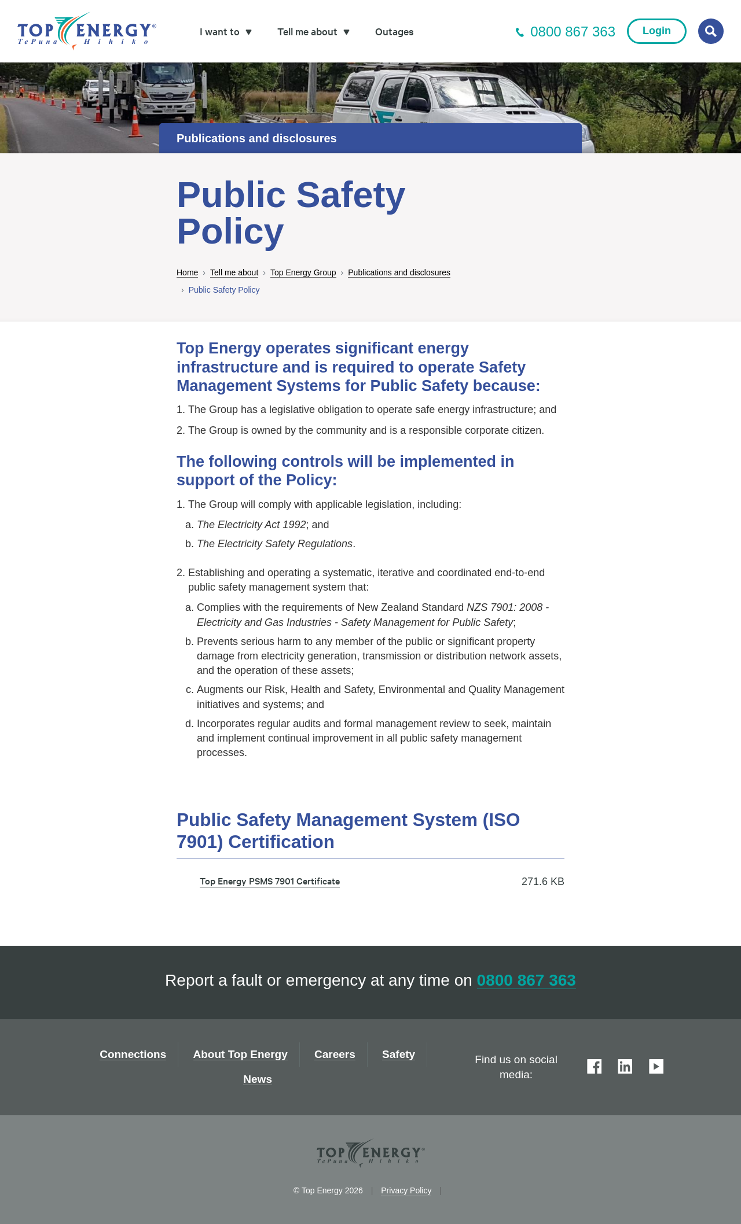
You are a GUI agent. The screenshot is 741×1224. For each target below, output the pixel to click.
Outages (394, 31)
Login (657, 30)
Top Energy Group (303, 272)
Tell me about (234, 272)
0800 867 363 (565, 31)
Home (187, 272)
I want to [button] (226, 31)
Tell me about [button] (313, 31)
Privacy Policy (406, 1190)
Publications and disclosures (399, 272)
